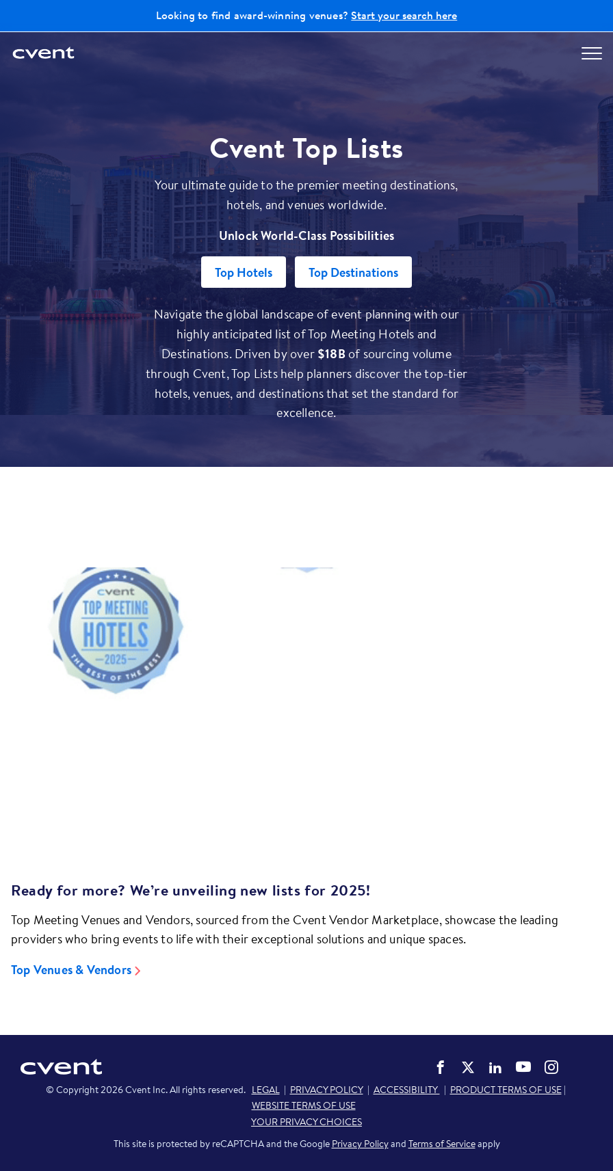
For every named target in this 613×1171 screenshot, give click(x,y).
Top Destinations (353, 272)
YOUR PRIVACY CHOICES (306, 1122)
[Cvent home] (44, 53)
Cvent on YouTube (523, 1066)
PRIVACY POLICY (326, 1089)
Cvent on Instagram (551, 1067)
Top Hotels (243, 272)
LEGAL (266, 1089)
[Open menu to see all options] (592, 53)
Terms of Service (441, 1143)
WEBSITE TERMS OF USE (304, 1105)
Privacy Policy (360, 1143)
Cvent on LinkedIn (495, 1067)
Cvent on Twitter (468, 1067)
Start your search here (404, 15)
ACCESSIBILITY (407, 1089)
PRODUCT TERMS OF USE (506, 1089)
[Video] (306, 701)
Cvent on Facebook (440, 1067)
